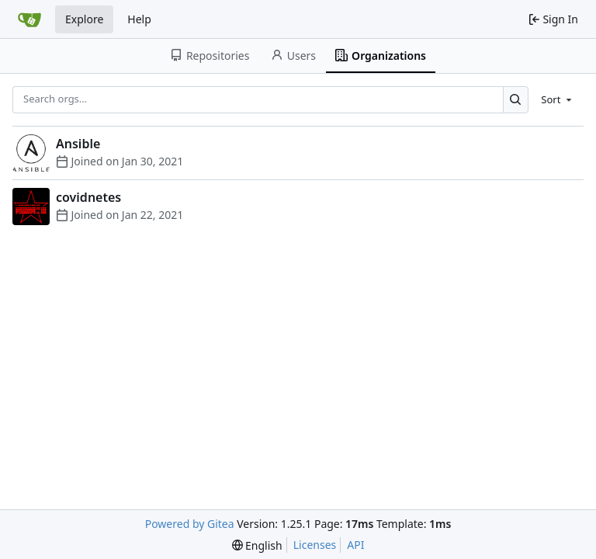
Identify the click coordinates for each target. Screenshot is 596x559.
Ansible (78, 143)
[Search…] (515, 99)
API (355, 544)
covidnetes (88, 197)
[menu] (558, 99)
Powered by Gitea (189, 523)
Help (139, 19)
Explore (84, 19)
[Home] (29, 19)
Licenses (315, 544)
